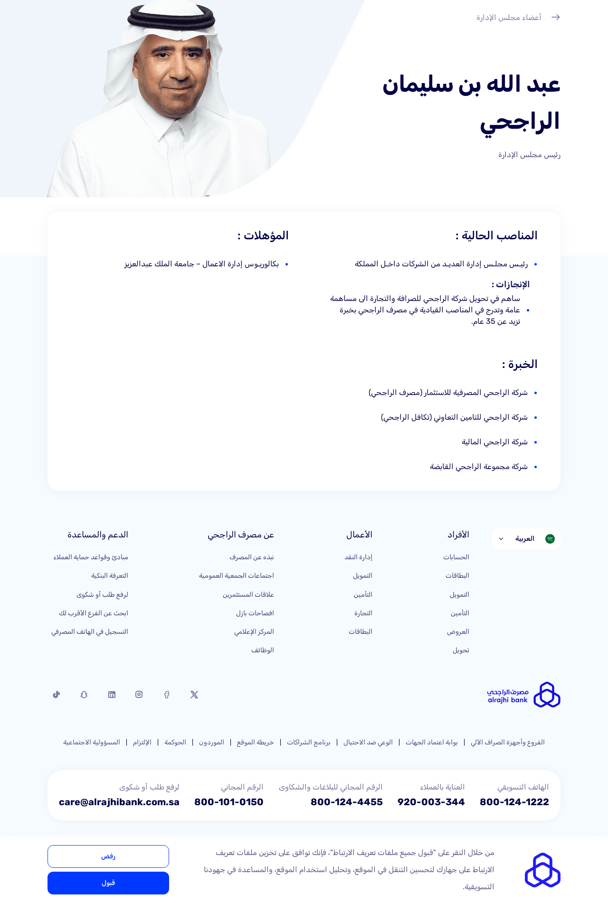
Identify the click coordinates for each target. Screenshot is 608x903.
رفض (108, 856)
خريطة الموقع (255, 742)
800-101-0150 (229, 802)
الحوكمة (175, 742)
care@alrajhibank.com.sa (119, 802)
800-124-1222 (514, 802)
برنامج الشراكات (309, 742)
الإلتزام (142, 742)
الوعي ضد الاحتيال (368, 742)
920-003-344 (431, 802)
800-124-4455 (347, 802)
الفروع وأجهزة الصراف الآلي (508, 742)
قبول (108, 883)
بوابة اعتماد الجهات (432, 742)
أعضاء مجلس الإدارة (518, 18)
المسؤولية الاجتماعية (91, 742)
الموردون (211, 742)
